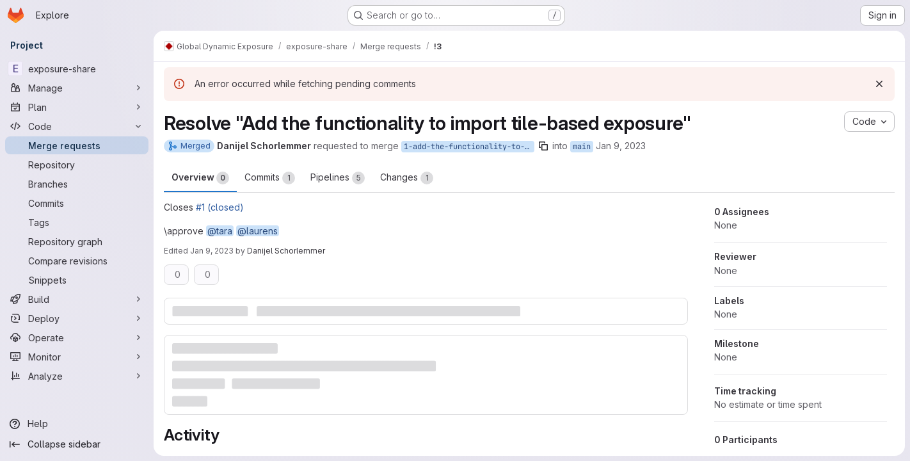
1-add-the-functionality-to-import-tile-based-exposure (469, 147)
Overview (200, 178)
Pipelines (337, 178)
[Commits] (76, 203)
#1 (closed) (220, 207)
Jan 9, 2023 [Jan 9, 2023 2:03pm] (212, 250)
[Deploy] (76, 318)
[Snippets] (76, 280)
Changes (406, 178)
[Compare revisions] (76, 261)
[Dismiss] (879, 84)
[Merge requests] (76, 145)
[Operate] (76, 337)
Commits (269, 178)
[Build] (76, 299)
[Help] (76, 424)
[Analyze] (76, 376)
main (582, 147)
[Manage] (76, 88)
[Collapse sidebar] (76, 444)
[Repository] (76, 165)
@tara (219, 230)
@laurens (257, 230)
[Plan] (76, 107)
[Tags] (76, 222)
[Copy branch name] (543, 146)
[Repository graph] (76, 241)
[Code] (76, 126)
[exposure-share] (76, 68)
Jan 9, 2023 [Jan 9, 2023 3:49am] (621, 145)
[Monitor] (76, 357)
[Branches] (76, 184)
